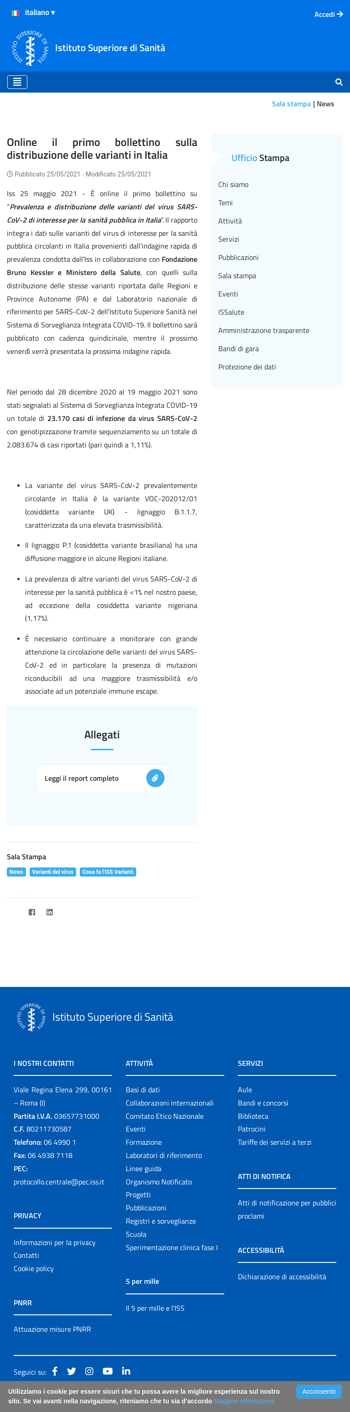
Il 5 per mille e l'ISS (155, 1308)
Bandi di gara (238, 348)
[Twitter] (14, 912)
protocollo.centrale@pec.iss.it (59, 1181)
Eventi (228, 293)
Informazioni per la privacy (55, 1242)
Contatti (26, 1255)
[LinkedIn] (49, 912)
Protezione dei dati (247, 366)
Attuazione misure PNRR (52, 1329)
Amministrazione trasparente (263, 330)
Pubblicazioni (238, 257)
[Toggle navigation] (17, 82)
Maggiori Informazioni (244, 1401)
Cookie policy (34, 1268)
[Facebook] (32, 912)
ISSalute (231, 311)
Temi (225, 202)
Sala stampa (291, 103)
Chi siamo (233, 184)
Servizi (228, 239)
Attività (230, 220)
